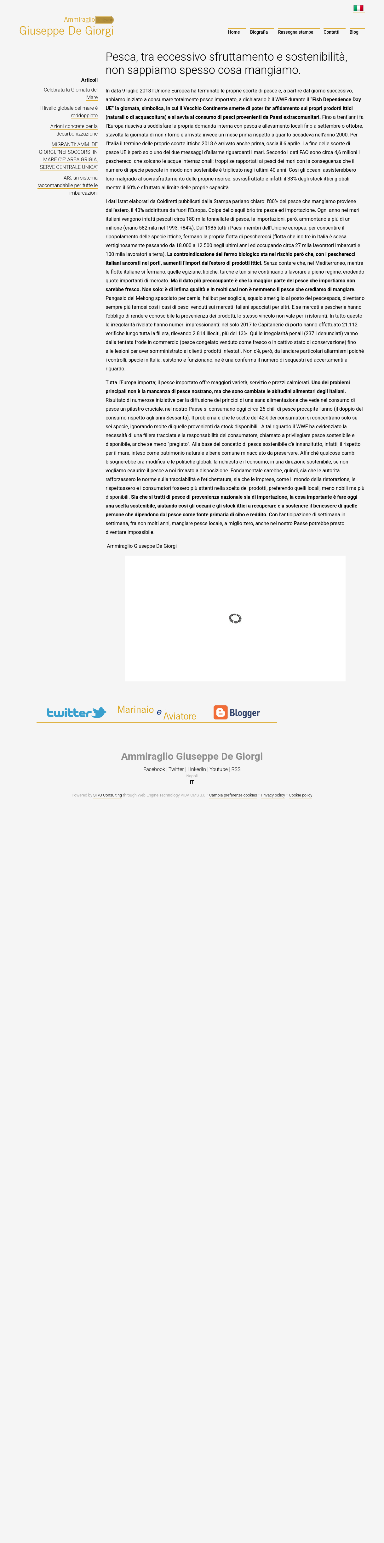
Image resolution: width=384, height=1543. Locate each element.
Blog (354, 32)
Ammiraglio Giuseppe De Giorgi (141, 546)
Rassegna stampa (295, 32)
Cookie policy (300, 795)
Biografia (259, 32)
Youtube (218, 769)
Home (234, 32)
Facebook (154, 769)
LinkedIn (196, 769)
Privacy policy (273, 795)
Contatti (331, 32)
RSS (235, 769)
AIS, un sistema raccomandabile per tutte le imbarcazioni (67, 185)
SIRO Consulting (107, 795)
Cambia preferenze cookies (233, 795)
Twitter (176, 769)
